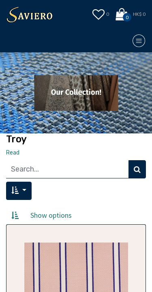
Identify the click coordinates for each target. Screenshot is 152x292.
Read (12, 152)
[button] (19, 191)
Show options (51, 215)
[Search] (137, 169)
